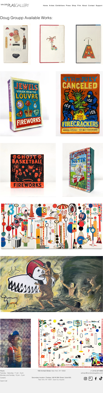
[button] (60, 5)
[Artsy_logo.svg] (91, 379)
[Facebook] (96, 379)
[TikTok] (101, 379)
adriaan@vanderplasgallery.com (92, 373)
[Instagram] (85, 379)
